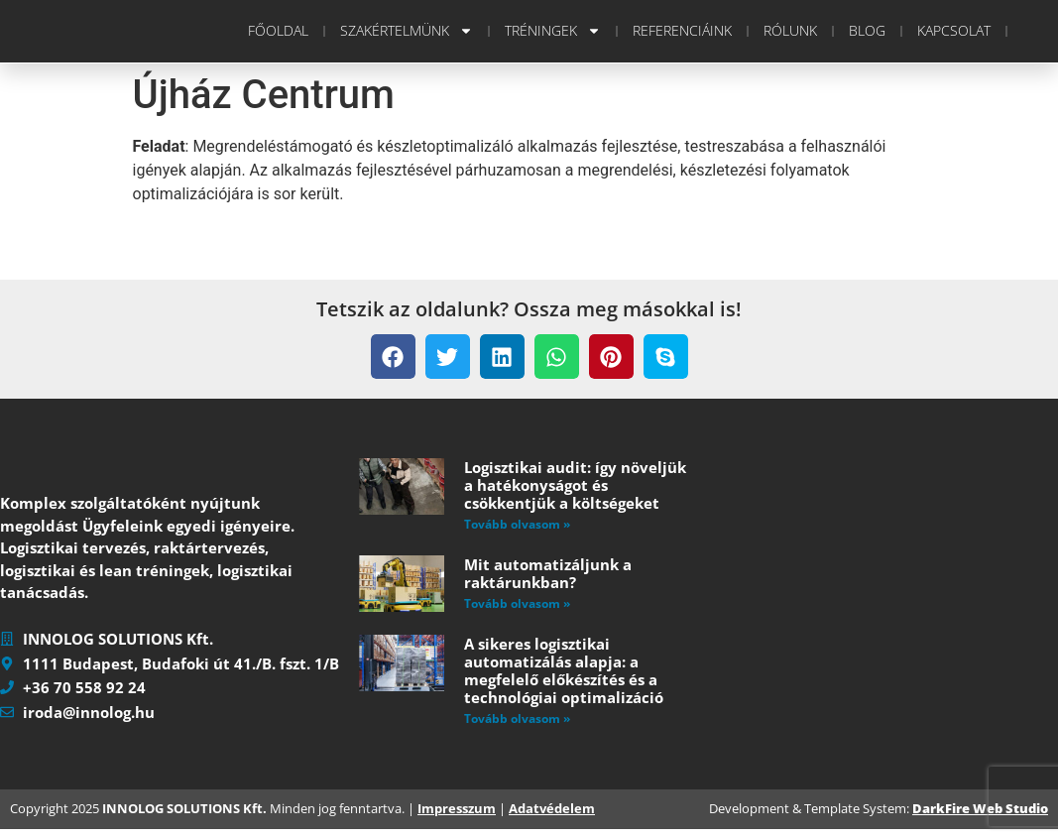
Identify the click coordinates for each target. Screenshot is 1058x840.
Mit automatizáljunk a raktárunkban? (548, 573)
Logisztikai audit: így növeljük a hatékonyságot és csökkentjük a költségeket (575, 485)
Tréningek (553, 31)
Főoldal (278, 30)
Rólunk (790, 30)
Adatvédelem (552, 820)
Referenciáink (682, 30)
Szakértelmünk (406, 31)
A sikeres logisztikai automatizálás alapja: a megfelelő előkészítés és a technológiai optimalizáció (563, 670)
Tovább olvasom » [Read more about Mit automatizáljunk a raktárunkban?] (517, 603)
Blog (867, 30)
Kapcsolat (954, 30)
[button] (393, 356)
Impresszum (456, 820)
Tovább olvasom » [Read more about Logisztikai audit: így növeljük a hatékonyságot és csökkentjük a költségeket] (517, 524)
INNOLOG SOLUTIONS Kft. (184, 820)
